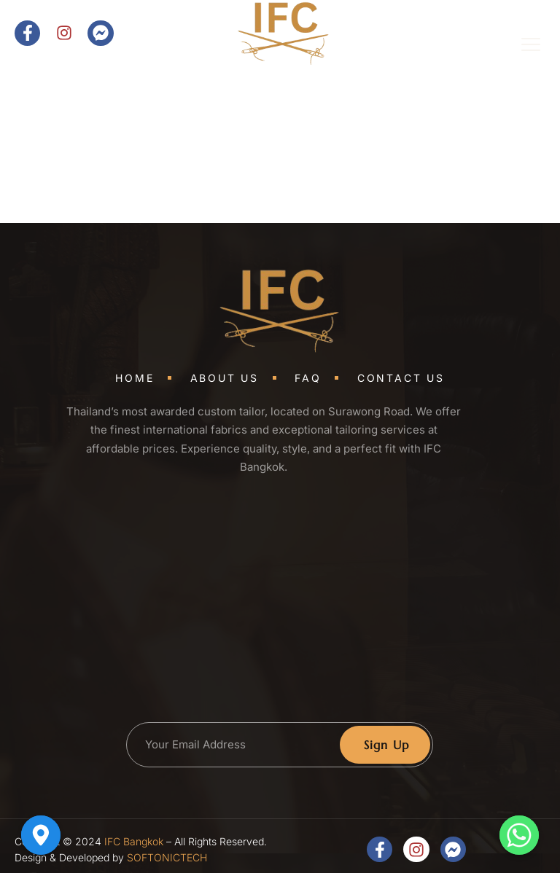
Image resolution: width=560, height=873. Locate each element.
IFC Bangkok (133, 841)
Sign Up (387, 744)
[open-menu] (520, 46)
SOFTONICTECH (167, 857)
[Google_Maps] (41, 835)
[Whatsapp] (519, 835)
